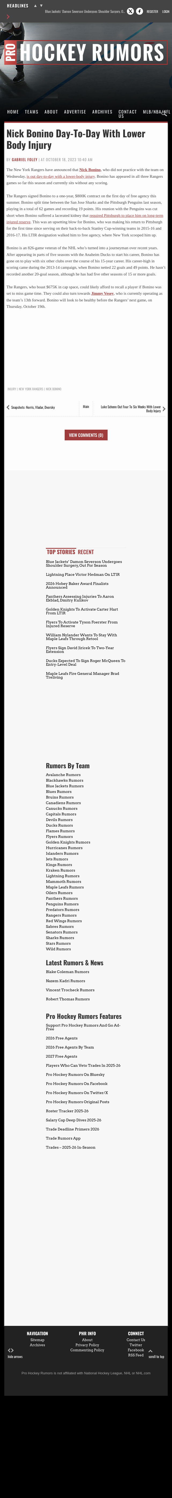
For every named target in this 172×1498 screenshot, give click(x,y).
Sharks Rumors (60, 938)
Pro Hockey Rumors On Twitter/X (77, 1093)
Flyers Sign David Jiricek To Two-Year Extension (80, 650)
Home (13, 111)
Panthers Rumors (62, 898)
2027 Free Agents (61, 1056)
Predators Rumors (62, 909)
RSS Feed (136, 1355)
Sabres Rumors (60, 926)
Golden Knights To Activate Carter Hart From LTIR (82, 611)
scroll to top (156, 1353)
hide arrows (15, 1353)
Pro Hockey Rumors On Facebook (77, 1083)
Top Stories (61, 551)
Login (165, 11)
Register (152, 11)
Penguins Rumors (62, 904)
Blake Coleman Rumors (67, 972)
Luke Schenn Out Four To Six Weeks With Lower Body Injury (131, 409)
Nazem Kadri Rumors (65, 981)
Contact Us (128, 113)
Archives (102, 111)
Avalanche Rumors (63, 775)
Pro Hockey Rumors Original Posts (77, 1102)
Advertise (75, 111)
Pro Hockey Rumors (23, 41)
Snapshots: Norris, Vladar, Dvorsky (33, 407)
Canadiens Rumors (63, 803)
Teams (32, 111)
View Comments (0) (86, 435)
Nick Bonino (90, 170)
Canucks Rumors (62, 808)
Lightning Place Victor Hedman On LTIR (83, 574)
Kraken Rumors (60, 870)
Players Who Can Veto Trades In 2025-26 (83, 1065)
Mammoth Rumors (63, 881)
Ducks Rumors (59, 825)
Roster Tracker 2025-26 (67, 1111)
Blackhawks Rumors (64, 780)
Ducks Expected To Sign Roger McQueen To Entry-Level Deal (85, 663)
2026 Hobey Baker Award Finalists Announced (77, 585)
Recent (86, 551)
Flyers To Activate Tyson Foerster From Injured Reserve (82, 624)
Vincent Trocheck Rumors (70, 990)
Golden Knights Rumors (68, 842)
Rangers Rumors (61, 915)
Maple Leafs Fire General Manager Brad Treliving (82, 675)
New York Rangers (31, 389)
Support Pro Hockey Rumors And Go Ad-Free (83, 1027)
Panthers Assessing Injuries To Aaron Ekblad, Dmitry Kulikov (80, 598)
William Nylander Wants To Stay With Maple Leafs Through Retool (81, 637)
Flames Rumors (60, 831)
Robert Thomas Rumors (68, 999)
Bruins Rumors (60, 797)
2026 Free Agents (62, 1038)
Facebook (136, 1350)
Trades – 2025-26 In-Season (71, 1147)
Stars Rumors (58, 943)
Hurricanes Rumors (64, 848)
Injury (12, 389)
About (51, 111)
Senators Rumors (62, 932)
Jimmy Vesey (102, 293)
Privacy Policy (87, 1345)
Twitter (136, 1345)
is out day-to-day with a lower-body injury (61, 176)
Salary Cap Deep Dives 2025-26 (73, 1120)
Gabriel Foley (25, 159)
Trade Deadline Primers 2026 (72, 1129)
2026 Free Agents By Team (70, 1047)
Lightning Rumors (62, 876)
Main (86, 406)
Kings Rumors (59, 865)
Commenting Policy (87, 1350)
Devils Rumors (59, 820)
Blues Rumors (59, 791)
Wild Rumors (58, 949)
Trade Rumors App (63, 1138)
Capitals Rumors (61, 814)
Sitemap (37, 1340)
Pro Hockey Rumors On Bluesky (75, 1074)
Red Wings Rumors (64, 921)
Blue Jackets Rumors (65, 786)
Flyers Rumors (59, 836)
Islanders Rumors (62, 853)
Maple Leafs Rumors (65, 887)
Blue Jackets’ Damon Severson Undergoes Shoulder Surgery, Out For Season (85, 11)
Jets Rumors (57, 859)
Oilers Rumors (59, 893)
